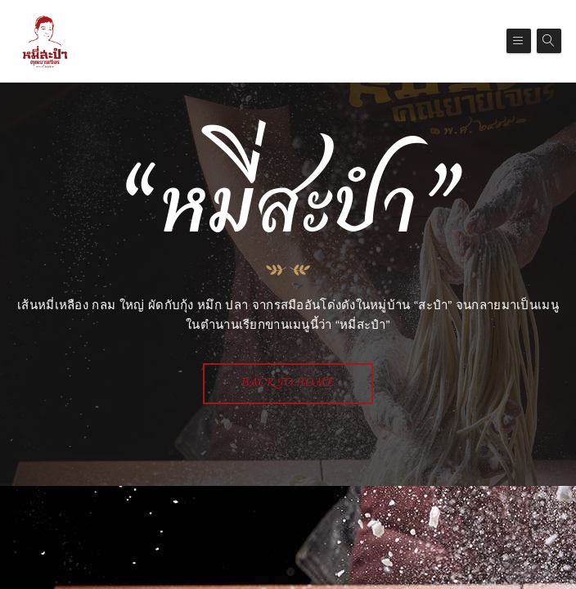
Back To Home (288, 383)
